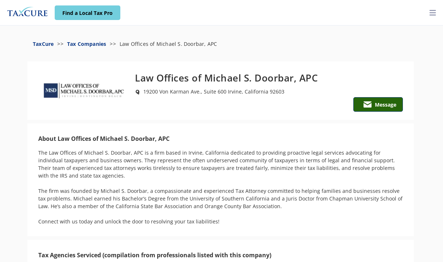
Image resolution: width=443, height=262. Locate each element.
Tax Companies (86, 43)
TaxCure (43, 43)
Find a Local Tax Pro (87, 12)
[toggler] (432, 13)
